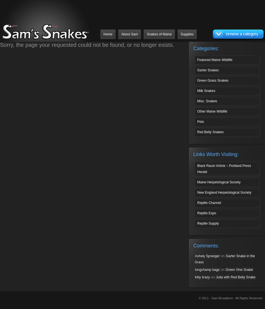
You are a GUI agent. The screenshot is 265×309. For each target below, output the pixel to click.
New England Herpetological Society (224, 192)
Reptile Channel (209, 203)
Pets (200, 122)
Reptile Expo (206, 213)
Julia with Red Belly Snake (235, 277)
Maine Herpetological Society (218, 182)
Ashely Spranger (207, 256)
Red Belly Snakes (210, 132)
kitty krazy (202, 277)
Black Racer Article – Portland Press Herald (224, 169)
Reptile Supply (208, 223)
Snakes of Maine (159, 34)
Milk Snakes (206, 91)
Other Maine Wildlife (212, 111)
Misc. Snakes (207, 101)
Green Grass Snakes (212, 80)
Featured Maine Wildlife (214, 60)
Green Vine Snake (239, 270)
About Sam (129, 34)
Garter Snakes (208, 70)
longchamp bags (207, 270)
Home (107, 34)
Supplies (187, 34)
